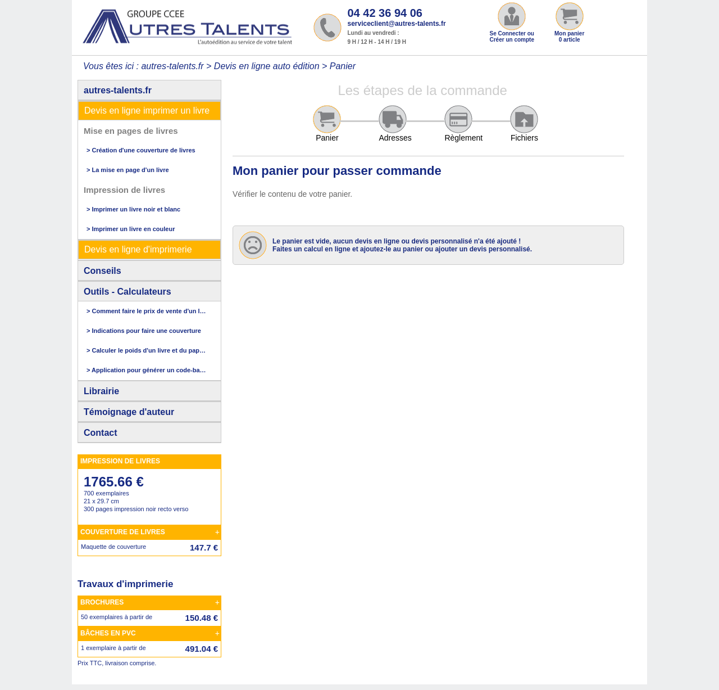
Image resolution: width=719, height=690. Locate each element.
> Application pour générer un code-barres (147, 370)
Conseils (102, 271)
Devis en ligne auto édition (267, 66)
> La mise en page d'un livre (128, 169)
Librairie (101, 391)
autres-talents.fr (118, 90)
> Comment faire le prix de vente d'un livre (147, 311)
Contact (100, 433)
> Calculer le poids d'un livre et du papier (147, 350)
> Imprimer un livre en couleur (131, 229)
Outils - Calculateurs (127, 291)
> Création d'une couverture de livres (141, 150)
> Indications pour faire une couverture (144, 330)
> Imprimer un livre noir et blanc (133, 209)
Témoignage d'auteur (129, 412)
